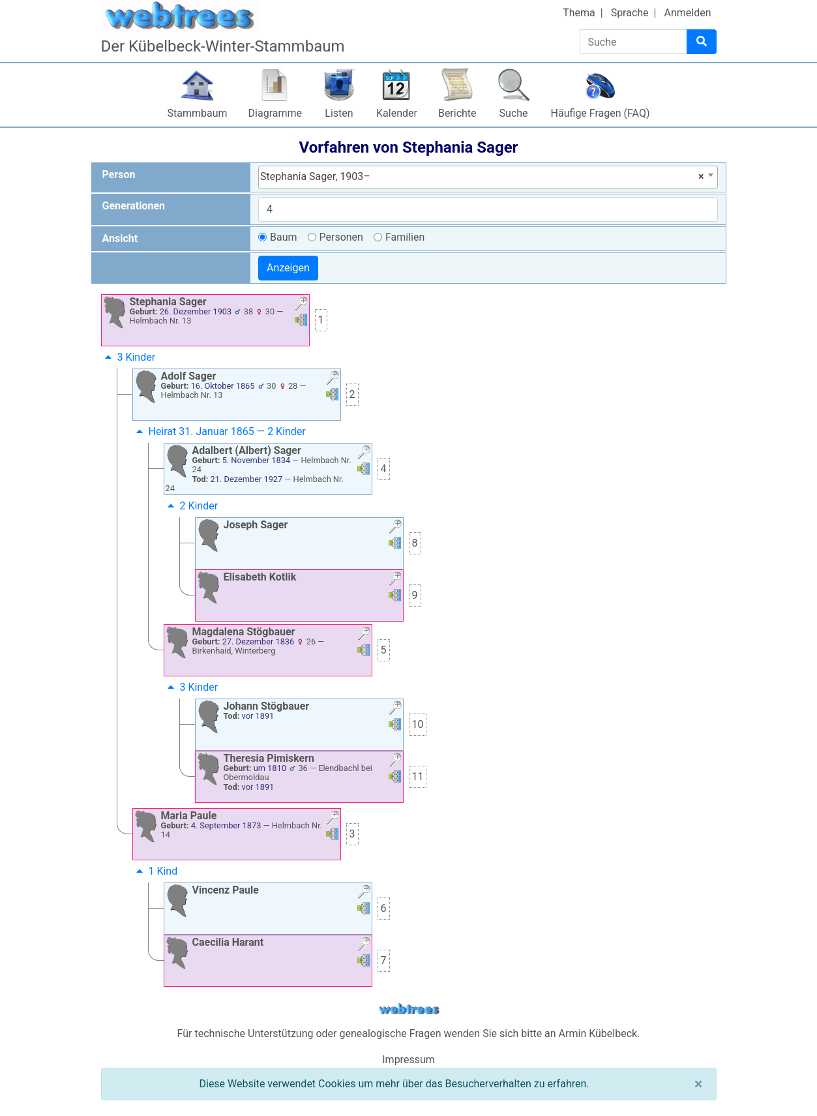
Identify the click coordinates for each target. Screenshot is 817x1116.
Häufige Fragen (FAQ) (600, 113)
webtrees (408, 1009)
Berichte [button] (457, 113)
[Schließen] (698, 1084)
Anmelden (687, 13)
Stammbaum (198, 113)
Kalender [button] (396, 113)
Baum (283, 237)
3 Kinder (129, 357)
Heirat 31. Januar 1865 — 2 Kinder (219, 431)
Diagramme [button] (275, 113)
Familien (404, 237)
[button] (301, 305)
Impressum (408, 1059)
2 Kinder (191, 506)
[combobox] (488, 177)
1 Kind (155, 871)
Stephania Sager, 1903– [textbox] (482, 177)
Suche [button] (513, 113)
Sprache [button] (630, 13)
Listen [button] (339, 113)
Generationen (134, 206)
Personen (341, 237)
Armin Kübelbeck (598, 1033)
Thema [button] (579, 13)
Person (119, 174)
